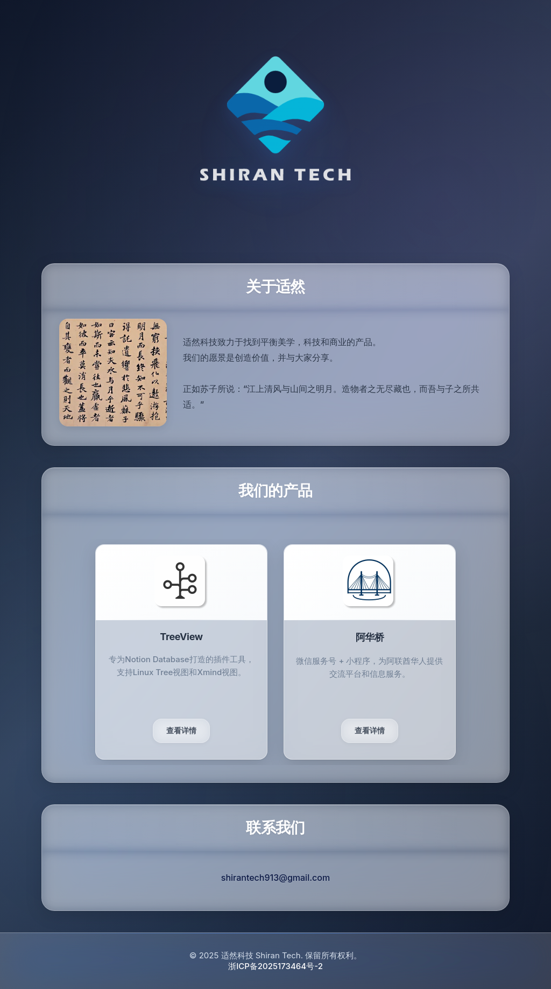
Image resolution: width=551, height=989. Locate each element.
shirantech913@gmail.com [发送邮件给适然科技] (275, 877)
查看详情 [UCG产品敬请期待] (370, 730)
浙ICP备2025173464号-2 (275, 966)
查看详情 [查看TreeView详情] (181, 730)
